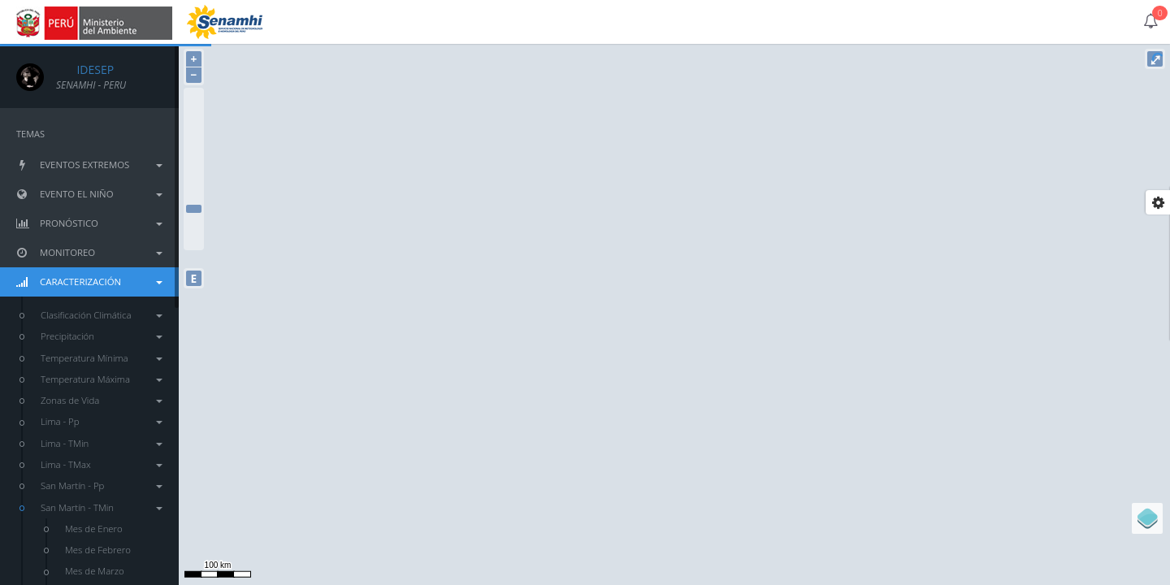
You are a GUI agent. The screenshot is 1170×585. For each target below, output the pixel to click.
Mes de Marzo (94, 571)
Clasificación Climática (101, 315)
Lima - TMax (101, 464)
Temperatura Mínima (101, 358)
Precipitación (101, 336)
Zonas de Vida (101, 400)
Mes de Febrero (98, 550)
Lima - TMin (101, 443)
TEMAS (30, 134)
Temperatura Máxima (101, 379)
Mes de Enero (94, 528)
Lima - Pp (101, 421)
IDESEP (85, 69)
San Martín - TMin (101, 507)
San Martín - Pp (101, 485)
